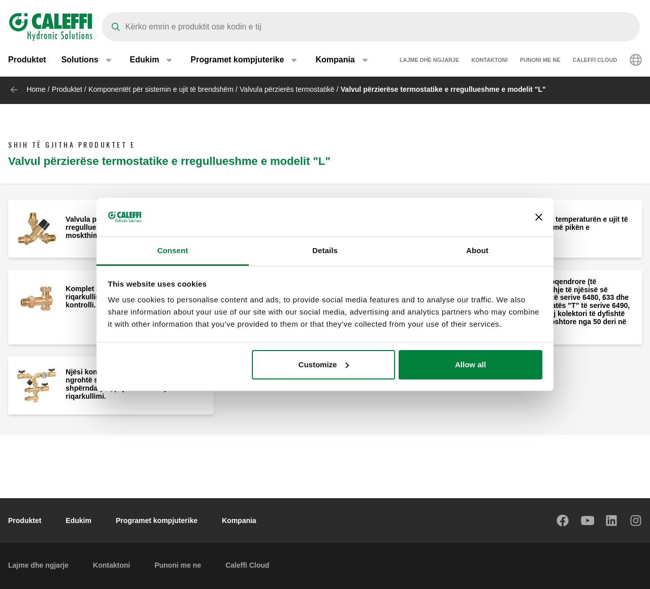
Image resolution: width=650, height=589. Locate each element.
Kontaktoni (489, 61)
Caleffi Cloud (594, 61)
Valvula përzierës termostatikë (287, 89)
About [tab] (477, 250)
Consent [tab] (172, 250)
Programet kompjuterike (157, 520)
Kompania (239, 520)
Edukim (78, 520)
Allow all (470, 364)
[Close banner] (538, 217)
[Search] (371, 27)
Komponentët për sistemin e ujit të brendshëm (161, 89)
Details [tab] (325, 250)
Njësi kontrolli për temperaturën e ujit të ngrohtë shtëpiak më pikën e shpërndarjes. (561, 227)
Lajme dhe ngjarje (429, 61)
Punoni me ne (540, 61)
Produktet (27, 60)
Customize (324, 364)
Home (35, 89)
